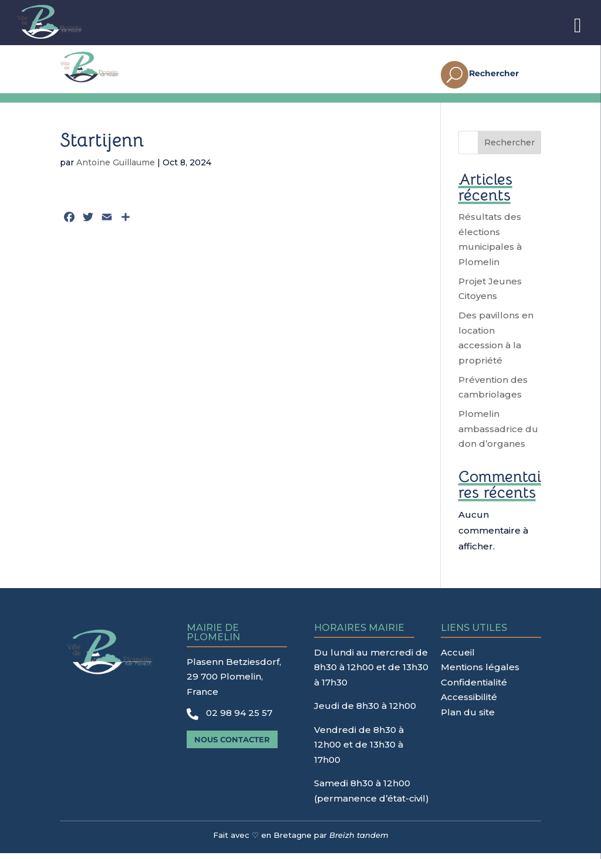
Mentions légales (480, 672)
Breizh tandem (359, 841)
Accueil (458, 658)
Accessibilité (469, 702)
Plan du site (468, 718)
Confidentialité (474, 688)
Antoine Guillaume (115, 168)
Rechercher (509, 148)
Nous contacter (232, 745)
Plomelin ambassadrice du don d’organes (498, 434)
